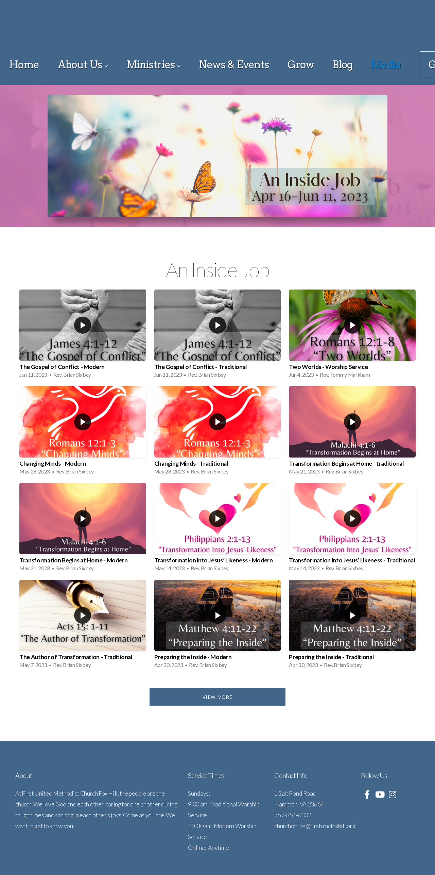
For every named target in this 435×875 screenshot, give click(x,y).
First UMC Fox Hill (217, 45)
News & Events (234, 64)
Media (386, 64)
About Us (83, 64)
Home (24, 64)
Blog (342, 64)
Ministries (153, 64)
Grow (301, 64)
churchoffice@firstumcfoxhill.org (314, 826)
